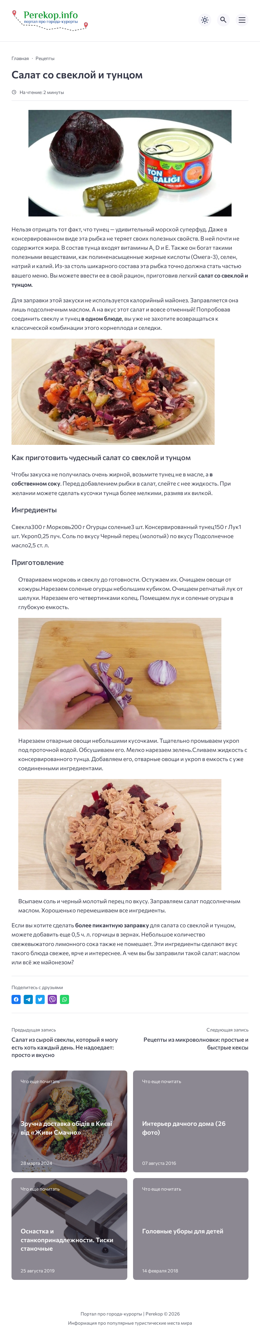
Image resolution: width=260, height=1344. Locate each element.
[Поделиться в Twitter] (40, 999)
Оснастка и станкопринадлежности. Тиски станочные (67, 1239)
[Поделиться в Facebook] (16, 999)
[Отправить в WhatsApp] (64, 999)
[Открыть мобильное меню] (242, 20)
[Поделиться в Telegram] (28, 999)
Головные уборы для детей (182, 1231)
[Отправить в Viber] (52, 999)
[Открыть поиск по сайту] (223, 20)
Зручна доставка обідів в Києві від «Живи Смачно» (66, 1127)
